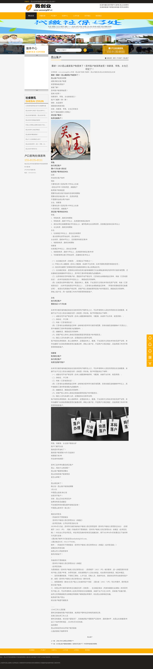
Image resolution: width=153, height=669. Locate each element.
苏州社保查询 (124, 7)
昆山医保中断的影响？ (32, 134)
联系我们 (99, 16)
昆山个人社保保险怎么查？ (33, 139)
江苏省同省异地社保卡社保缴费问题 (36, 106)
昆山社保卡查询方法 (31, 149)
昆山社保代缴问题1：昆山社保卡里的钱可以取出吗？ (36, 115)
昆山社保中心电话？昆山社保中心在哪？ (36, 110)
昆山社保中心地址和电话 (33, 129)
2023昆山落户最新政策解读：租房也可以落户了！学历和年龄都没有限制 (76, 644)
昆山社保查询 (124, 5)
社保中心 (65, 16)
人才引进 (76, 16)
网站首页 (31, 16)
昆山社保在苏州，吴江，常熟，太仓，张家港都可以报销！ (36, 144)
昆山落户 (126, 58)
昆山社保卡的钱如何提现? (33, 120)
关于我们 (87, 16)
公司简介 (76, 650)
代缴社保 (42, 16)
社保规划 (31, 650)
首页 (114, 58)
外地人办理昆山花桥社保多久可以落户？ (36, 125)
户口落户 (54, 16)
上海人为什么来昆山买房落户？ (65, 641)
